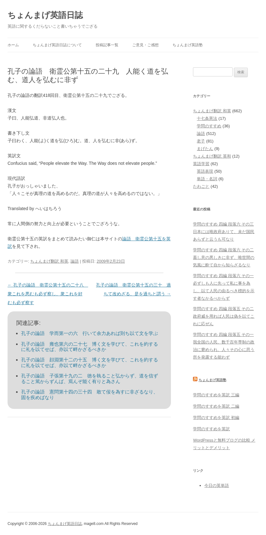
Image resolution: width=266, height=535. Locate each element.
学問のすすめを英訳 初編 (216, 417)
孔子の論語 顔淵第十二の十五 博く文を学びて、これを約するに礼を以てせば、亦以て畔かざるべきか (89, 362)
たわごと (201, 186)
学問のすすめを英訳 (211, 428)
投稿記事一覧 (107, 45)
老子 (201, 141)
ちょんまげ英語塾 (188, 45)
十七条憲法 (207, 118)
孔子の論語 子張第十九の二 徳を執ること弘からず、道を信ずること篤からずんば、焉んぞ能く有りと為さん (89, 378)
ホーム (13, 45)
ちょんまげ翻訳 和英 (49, 261)
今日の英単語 (216, 485)
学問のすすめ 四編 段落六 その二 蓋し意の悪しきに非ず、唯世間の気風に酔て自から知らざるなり (223, 257)
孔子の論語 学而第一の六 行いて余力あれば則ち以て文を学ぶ (89, 333)
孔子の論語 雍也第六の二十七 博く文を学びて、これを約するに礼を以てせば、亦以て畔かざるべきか (89, 346)
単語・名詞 (207, 178)
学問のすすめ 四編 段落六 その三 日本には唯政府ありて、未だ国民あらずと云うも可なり (223, 232)
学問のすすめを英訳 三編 (216, 395)
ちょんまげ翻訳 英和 (212, 156)
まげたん (205, 148)
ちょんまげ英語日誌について (57, 45)
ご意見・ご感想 (145, 45)
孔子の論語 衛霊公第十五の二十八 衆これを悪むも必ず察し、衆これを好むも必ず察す (48, 293)
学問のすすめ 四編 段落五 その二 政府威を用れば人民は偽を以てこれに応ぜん (223, 316)
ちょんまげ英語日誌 (45, 15)
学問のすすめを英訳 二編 (216, 406)
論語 (75, 261)
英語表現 (205, 171)
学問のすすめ (209, 126)
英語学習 (201, 163)
